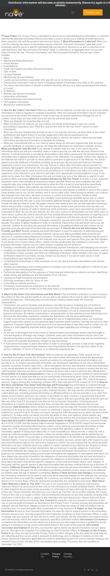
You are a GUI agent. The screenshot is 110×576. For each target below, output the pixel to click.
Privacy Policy (56, 555)
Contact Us (45, 555)
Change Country (68, 555)
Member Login (93, 12)
